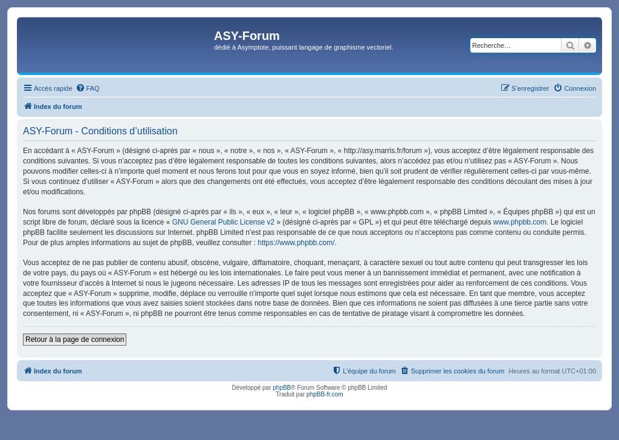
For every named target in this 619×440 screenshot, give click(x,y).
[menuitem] (88, 88)
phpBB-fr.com (324, 394)
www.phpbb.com (519, 222)
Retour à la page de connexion (74, 339)
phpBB (282, 387)
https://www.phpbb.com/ (296, 242)
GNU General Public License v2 (223, 222)
